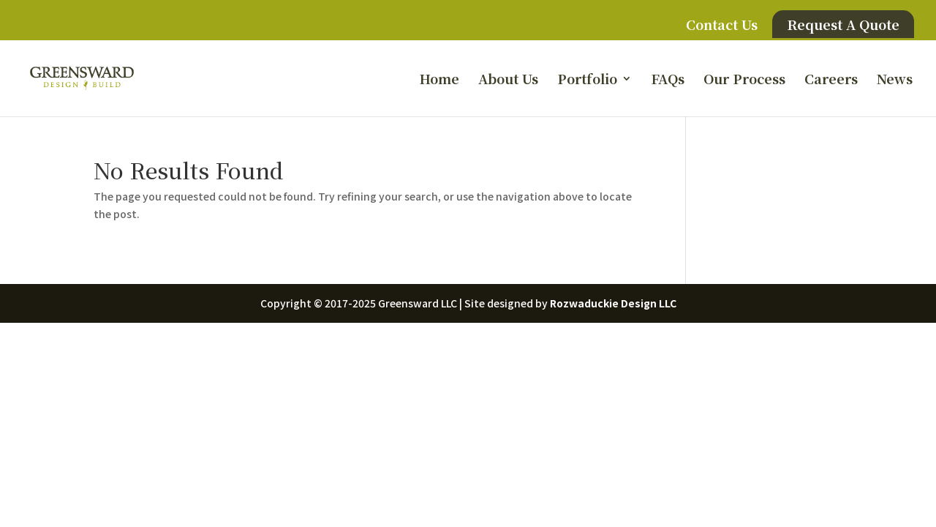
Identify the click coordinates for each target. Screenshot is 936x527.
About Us (508, 80)
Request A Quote (843, 24)
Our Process (744, 80)
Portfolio (587, 80)
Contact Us (722, 26)
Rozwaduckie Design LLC (613, 303)
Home (439, 80)
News (895, 80)
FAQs (667, 80)
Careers (831, 80)
